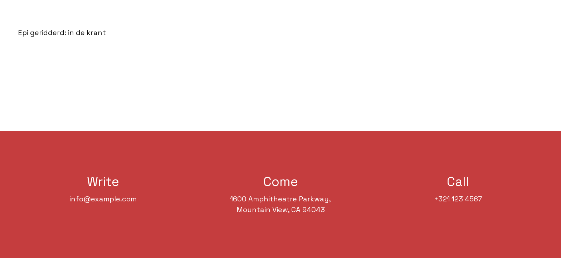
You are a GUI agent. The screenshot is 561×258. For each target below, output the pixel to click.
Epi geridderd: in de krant (62, 32)
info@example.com (103, 199)
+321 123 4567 (458, 199)
